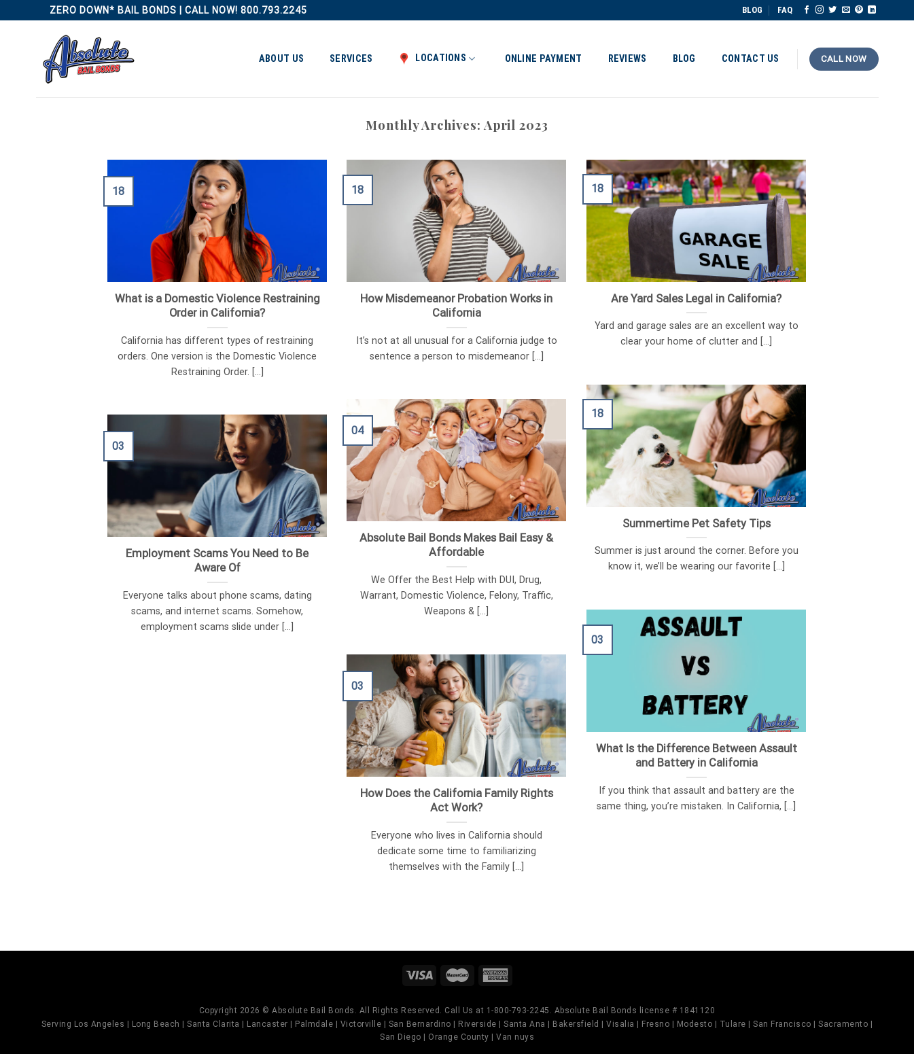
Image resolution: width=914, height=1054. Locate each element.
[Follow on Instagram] (819, 10)
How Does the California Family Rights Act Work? (456, 801)
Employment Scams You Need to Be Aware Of (217, 561)
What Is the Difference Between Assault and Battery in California (696, 756)
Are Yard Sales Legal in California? (696, 298)
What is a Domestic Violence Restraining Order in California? (217, 306)
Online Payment (543, 59)
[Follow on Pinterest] (859, 10)
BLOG (752, 10)
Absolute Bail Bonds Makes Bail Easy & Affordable (456, 545)
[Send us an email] (846, 10)
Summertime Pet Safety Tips (696, 523)
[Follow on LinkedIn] (872, 10)
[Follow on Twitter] (832, 10)
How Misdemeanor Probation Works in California (456, 306)
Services (351, 59)
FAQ (784, 10)
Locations (436, 58)
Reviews (627, 59)
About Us (281, 59)
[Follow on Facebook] (807, 10)
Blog (684, 59)
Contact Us (750, 59)
